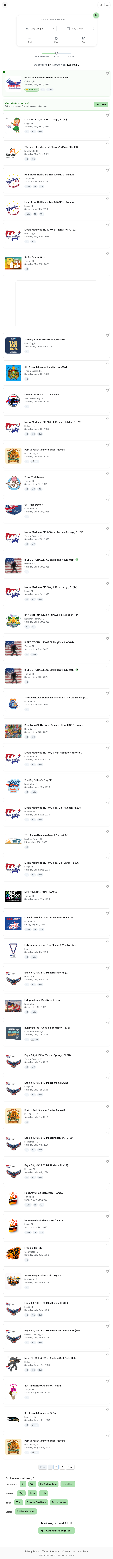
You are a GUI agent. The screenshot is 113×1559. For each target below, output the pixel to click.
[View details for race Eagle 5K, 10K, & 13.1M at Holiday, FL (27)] (56, 978)
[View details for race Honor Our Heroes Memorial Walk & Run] (56, 83)
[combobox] (54, 20)
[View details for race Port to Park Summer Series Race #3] (56, 1446)
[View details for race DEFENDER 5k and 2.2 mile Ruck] (56, 400)
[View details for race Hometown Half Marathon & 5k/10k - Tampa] (56, 180)
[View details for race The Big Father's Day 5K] (56, 786)
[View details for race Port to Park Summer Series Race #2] (56, 1116)
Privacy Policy (32, 1551)
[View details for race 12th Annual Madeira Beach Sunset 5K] (56, 841)
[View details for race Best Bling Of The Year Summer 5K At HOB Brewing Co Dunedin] (56, 731)
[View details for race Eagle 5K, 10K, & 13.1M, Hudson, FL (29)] (56, 1171)
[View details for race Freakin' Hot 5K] (56, 1253)
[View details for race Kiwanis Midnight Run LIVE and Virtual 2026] (56, 923)
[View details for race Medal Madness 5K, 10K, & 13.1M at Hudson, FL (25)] (56, 813)
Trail (18, 1502)
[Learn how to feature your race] (56, 104)
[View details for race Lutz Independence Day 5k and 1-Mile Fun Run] (56, 951)
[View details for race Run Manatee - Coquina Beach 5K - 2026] (56, 1033)
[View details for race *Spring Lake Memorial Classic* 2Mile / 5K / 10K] (56, 153)
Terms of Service (50, 1551)
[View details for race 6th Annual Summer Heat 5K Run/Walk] (56, 373)
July (43, 1493)
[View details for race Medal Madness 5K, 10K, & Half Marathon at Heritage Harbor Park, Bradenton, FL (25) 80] (56, 758)
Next (70, 1467)
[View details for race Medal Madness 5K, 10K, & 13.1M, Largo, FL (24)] (56, 593)
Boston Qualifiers (36, 1502)
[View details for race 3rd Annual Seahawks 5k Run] (56, 1419)
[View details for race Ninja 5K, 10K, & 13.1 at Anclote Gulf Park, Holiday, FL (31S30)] (56, 1364)
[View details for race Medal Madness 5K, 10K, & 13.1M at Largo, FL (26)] (56, 868)
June (32, 1493)
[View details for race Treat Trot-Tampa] (56, 483)
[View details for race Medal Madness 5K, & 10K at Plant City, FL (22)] (56, 235)
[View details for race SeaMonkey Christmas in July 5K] (56, 1281)
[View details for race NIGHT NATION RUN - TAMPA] (56, 896)
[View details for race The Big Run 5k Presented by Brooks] (56, 345)
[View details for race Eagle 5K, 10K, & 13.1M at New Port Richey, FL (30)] (56, 1336)
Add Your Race (80, 1551)
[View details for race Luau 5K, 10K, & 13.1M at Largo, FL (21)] (56, 125)
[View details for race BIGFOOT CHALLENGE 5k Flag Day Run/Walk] (56, 565)
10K (32, 1484)
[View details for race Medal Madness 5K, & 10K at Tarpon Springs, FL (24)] (56, 538)
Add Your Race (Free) (56, 1530)
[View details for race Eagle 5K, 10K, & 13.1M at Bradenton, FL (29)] (56, 1143)
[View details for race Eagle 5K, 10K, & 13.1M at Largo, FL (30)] (56, 1309)
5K (22, 1484)
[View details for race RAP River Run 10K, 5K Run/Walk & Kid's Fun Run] (56, 620)
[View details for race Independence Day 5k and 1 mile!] (56, 1006)
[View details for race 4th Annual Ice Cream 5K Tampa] (56, 1391)
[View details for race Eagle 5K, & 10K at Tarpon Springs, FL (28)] (56, 1061)
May (21, 1493)
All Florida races (26, 1511)
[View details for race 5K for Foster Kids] (56, 263)
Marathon (67, 1484)
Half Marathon (48, 1484)
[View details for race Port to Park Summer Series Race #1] (56, 455)
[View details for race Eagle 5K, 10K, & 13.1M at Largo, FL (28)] (56, 1088)
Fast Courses (59, 1502)
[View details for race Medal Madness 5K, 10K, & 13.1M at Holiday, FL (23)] (56, 428)
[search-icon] (96, 15)
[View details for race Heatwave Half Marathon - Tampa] (56, 1198)
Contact (66, 1551)
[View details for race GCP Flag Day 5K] (56, 510)
